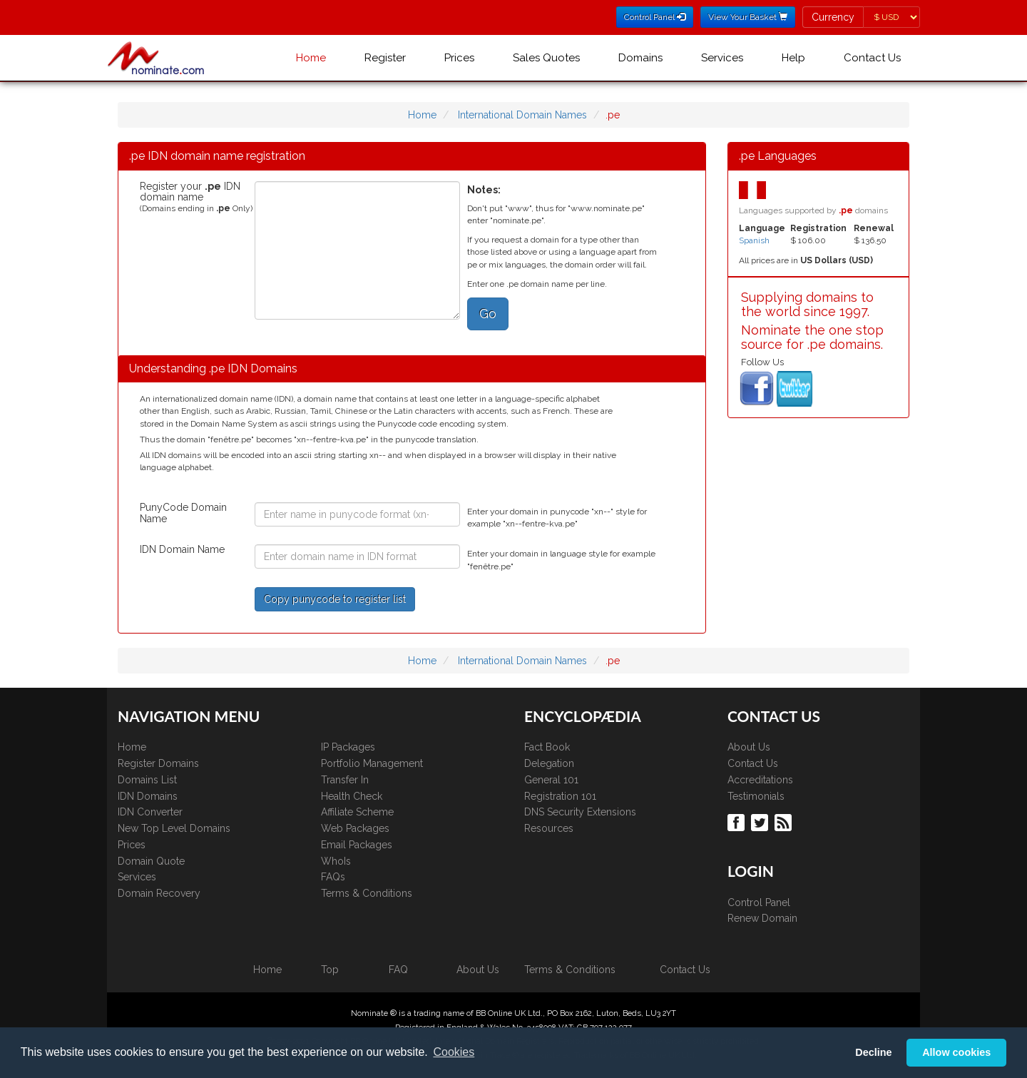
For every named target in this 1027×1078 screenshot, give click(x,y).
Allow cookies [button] (956, 1052)
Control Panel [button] (654, 17)
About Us (748, 747)
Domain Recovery (159, 893)
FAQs (333, 877)
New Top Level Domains (174, 828)
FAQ (398, 969)
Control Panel (758, 902)
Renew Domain (762, 918)
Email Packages (356, 844)
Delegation (549, 763)
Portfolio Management (372, 763)
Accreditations (760, 779)
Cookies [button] (453, 1052)
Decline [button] (873, 1052)
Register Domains (158, 763)
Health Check (351, 796)
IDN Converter (150, 812)
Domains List (147, 779)
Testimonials (756, 796)
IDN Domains (148, 796)
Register (385, 57)
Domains (640, 57)
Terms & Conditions (366, 893)
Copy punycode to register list (335, 599)
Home (311, 57)
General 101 (551, 779)
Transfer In (345, 779)
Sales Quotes (546, 57)
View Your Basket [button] (747, 17)
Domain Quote (151, 861)
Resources (548, 828)
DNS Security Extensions (580, 812)
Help (793, 57)
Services (722, 57)
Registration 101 (560, 796)
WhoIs (336, 861)
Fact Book (547, 747)
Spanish (754, 240)
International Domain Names (522, 115)
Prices (459, 57)
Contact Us (872, 57)
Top (330, 969)
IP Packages (348, 747)
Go (487, 313)
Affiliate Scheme (357, 812)
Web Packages (355, 828)
